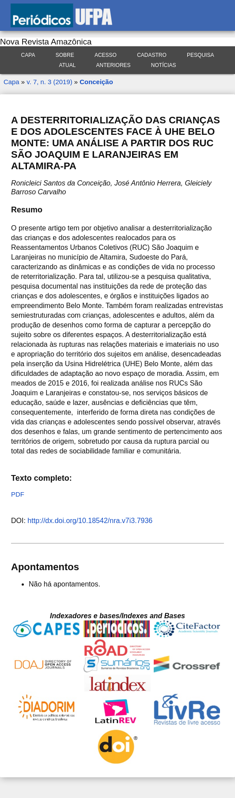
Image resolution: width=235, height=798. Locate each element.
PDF (17, 494)
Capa (28, 55)
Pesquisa (200, 55)
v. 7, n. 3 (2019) (49, 81)
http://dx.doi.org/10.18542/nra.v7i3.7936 (89, 520)
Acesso (106, 55)
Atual (67, 65)
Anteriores (113, 65)
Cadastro (152, 55)
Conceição (96, 81)
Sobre (65, 55)
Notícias (163, 65)
